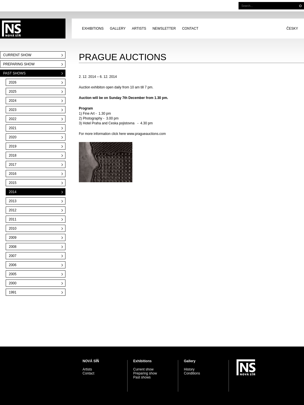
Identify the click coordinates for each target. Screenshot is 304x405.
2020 (13, 137)
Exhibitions (93, 29)
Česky (292, 29)
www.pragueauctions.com (146, 134)
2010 (13, 228)
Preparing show (18, 64)
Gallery (118, 29)
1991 (13, 292)
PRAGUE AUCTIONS (32, 29)
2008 (13, 247)
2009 (13, 238)
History (189, 369)
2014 (13, 192)
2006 (13, 265)
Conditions (192, 373)
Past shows (14, 73)
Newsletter (164, 29)
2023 (13, 110)
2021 (13, 128)
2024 (13, 101)
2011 (13, 219)
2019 (13, 146)
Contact (190, 29)
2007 (13, 256)
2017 (13, 165)
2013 (13, 201)
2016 (13, 174)
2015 (13, 183)
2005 (13, 274)
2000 (13, 283)
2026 (13, 82)
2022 (13, 119)
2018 (13, 155)
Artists (139, 29)
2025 (13, 92)
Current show (17, 55)
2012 (13, 210)
